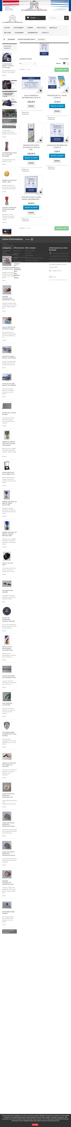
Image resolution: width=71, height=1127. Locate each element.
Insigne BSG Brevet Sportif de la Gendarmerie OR (8, 795)
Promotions (8, 966)
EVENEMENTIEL (33, 33)
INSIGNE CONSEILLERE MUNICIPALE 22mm (8, 298)
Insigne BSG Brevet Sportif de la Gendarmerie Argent (8, 824)
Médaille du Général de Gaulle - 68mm (9, 181)
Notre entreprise (9, 954)
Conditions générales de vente (17, 1104)
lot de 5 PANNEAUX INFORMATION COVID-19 (31, 97)
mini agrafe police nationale (7, 591)
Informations (9, 939)
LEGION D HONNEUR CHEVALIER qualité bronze (9, 209)
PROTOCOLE (41, 28)
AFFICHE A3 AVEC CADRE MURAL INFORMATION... (31, 198)
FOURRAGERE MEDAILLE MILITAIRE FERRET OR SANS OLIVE (9, 124)
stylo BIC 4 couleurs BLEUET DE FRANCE (9, 357)
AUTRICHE (6, 1056)
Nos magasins (9, 959)
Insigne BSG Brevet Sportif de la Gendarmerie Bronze (8, 853)
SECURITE (6, 1051)
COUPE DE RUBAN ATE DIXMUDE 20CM (9, 676)
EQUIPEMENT (19, 33)
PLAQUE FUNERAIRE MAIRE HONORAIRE (9, 239)
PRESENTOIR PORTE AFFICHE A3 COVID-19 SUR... (31, 147)
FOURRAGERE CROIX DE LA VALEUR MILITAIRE (9, 154)
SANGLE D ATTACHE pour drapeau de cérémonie (9, 764)
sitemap (16, 1112)
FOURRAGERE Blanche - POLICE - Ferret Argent (8, 65)
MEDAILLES (53, 28)
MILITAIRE (7, 33)
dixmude (5, 1041)
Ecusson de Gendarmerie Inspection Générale (8, 619)
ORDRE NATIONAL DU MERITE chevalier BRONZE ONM (9, 533)
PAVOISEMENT (19, 28)
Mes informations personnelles (34, 1093)
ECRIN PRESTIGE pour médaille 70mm (8, 473)
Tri (20, 63)
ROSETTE (6, 1059)
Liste (68, 63)
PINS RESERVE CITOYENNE (7, 704)
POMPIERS (6, 1038)
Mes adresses (29, 1090)
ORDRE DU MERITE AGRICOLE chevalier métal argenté (8, 443)
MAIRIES (30, 28)
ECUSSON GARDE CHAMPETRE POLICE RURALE (9, 733)
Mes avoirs (28, 1088)
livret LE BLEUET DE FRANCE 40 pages (8, 328)
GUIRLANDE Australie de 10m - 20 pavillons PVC (9, 983)
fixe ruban (6, 1048)
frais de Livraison (10, 944)
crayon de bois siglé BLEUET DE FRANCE (9, 384)
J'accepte (35, 1124)
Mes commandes (30, 1086)
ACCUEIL (7, 28)
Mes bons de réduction (31, 1095)
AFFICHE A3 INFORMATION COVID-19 (57, 146)
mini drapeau (7, 1035)
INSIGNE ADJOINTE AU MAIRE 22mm (8, 268)
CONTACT (45, 33)
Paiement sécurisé (10, 956)
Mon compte (30, 1083)
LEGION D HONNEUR (9, 1062)
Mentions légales (10, 946)
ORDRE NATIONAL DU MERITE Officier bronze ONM (9, 503)
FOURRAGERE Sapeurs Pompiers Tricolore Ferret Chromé (8, 94)
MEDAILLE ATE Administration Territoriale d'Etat (7, 648)
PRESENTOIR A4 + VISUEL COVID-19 (57, 97)
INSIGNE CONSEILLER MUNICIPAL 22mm (8, 882)
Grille (64, 63)
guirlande (6, 1054)
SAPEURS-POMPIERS (6, 1044)
